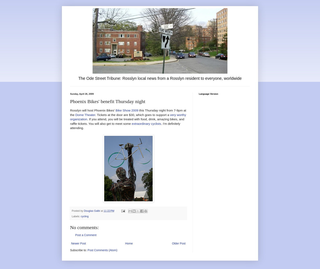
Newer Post (78, 243)
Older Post (179, 243)
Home (129, 243)
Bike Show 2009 (127, 110)
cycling (85, 216)
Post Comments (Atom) (102, 250)
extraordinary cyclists (146, 123)
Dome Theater (85, 115)
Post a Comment (85, 235)
